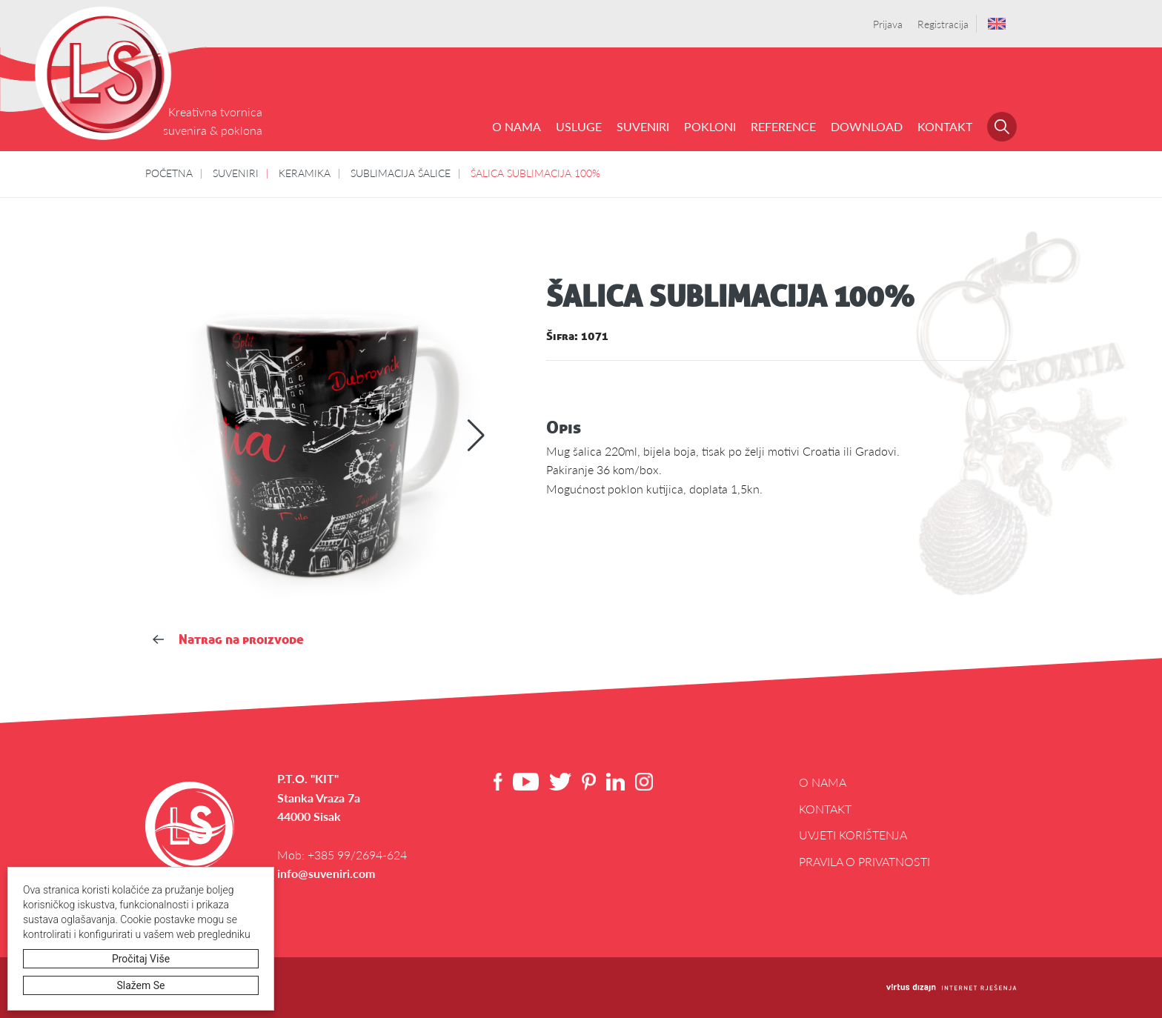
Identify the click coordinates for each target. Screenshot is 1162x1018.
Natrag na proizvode (228, 639)
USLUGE (579, 126)
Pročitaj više (141, 959)
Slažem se (141, 985)
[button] (476, 435)
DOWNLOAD (867, 126)
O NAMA (516, 126)
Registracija (943, 23)
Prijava (888, 23)
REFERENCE (783, 126)
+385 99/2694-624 (357, 854)
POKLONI (710, 126)
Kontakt (944, 126)
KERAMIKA (305, 172)
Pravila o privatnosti (864, 861)
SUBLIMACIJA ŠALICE (401, 172)
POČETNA (169, 172)
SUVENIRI (643, 126)
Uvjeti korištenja (853, 834)
